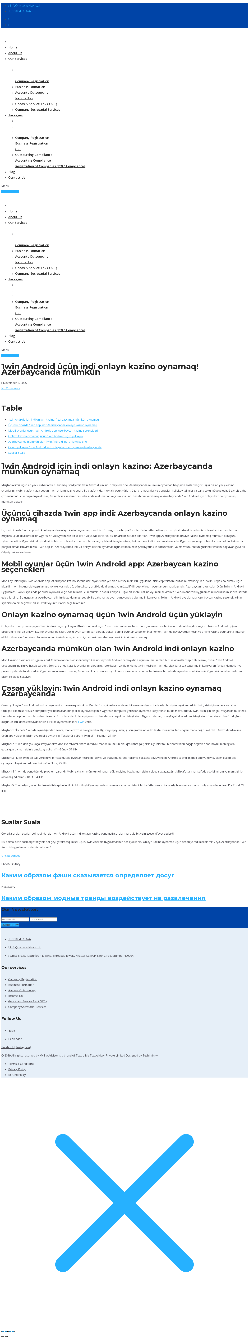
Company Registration (32, 81)
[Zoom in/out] (2, 1331)
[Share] (9, 1331)
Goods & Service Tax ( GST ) (36, 104)
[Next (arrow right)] (6, 1336)
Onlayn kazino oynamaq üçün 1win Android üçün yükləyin (45, 436)
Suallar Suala (16, 453)
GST (18, 149)
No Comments (10, 388)
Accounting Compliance (33, 160)
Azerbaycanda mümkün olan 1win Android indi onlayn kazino (47, 442)
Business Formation (30, 87)
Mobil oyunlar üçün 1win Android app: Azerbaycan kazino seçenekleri (53, 430)
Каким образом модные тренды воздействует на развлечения (103, 898)
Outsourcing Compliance (33, 155)
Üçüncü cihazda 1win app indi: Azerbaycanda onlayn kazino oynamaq (52, 425)
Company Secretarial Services (37, 109)
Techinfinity (150, 1055)
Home (12, 47)
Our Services (17, 59)
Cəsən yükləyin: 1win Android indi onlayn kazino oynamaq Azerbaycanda (55, 447)
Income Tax (24, 98)
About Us (15, 53)
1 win (81, 722)
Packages (15, 115)
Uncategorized (10, 856)
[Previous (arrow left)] (2, 1336)
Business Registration (31, 143)
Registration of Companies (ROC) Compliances (50, 166)
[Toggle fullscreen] (6, 1331)
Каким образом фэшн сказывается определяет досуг (87, 875)
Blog (11, 172)
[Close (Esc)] (13, 1331)
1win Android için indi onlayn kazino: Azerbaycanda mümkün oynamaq (53, 419)
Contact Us (16, 177)
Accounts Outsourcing (31, 92)
